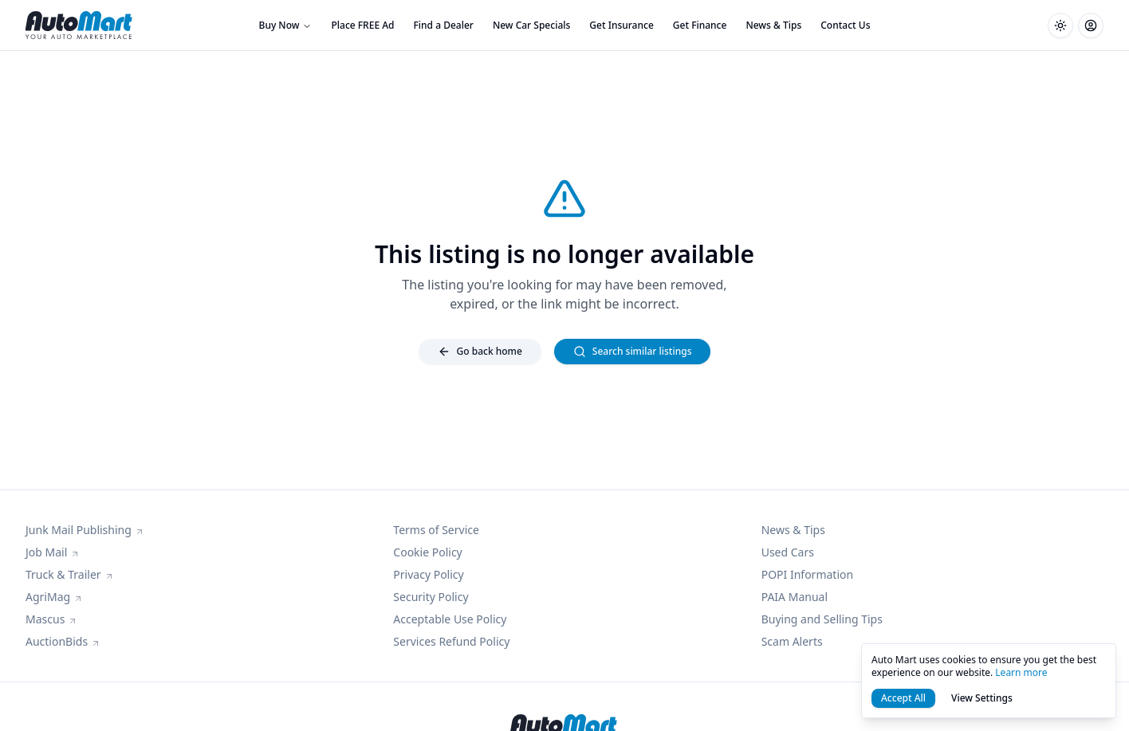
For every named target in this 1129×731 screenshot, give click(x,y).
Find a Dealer (444, 25)
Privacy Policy (428, 574)
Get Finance (700, 25)
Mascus (51, 619)
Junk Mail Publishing (85, 529)
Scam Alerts (792, 641)
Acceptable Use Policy (449, 619)
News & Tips (773, 25)
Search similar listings (632, 351)
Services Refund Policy (451, 641)
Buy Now (286, 25)
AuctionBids (63, 641)
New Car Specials (531, 25)
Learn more (1021, 672)
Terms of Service (436, 529)
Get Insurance (621, 25)
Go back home (480, 351)
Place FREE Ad (362, 25)
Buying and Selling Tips (822, 619)
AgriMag (54, 596)
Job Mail (53, 552)
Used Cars (787, 552)
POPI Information (807, 574)
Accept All (903, 698)
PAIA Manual (794, 596)
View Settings (982, 698)
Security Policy (430, 596)
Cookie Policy (427, 552)
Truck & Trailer (70, 574)
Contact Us (845, 25)
